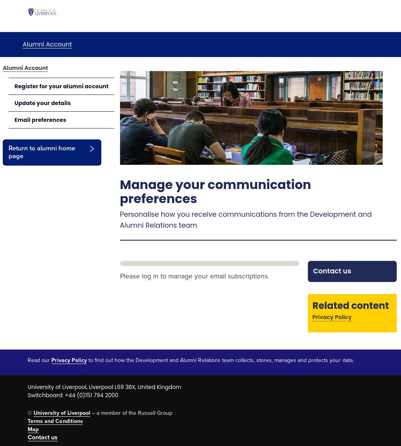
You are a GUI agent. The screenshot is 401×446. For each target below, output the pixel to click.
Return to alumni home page (42, 152)
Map (33, 429)
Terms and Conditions (55, 421)
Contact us (332, 271)
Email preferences (40, 120)
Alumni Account (47, 44)
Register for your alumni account (61, 86)
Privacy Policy (332, 317)
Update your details (42, 103)
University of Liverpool (62, 413)
